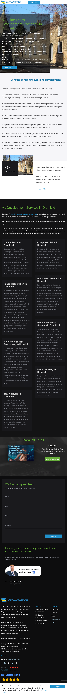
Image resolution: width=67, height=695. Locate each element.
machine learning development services (24, 214)
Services (38, 606)
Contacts (4, 656)
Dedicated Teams (41, 620)
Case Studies (56, 619)
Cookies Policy (25, 638)
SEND (53, 536)
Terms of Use (15, 638)
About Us (55, 609)
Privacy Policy (5, 638)
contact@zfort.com (15, 584)
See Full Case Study (52, 459)
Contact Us (9, 67)
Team (53, 616)
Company (55, 606)
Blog (53, 622)
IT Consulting (39, 623)
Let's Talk (34, 2)
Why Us (54, 613)
